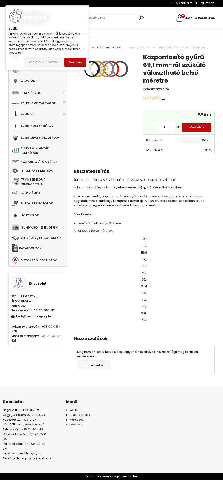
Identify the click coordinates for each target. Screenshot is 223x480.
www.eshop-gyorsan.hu (120, 476)
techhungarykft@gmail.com (32, 458)
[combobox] (196, 140)
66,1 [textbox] (203, 140)
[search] (141, 18)
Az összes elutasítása (43, 62)
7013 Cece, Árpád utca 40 (27, 424)
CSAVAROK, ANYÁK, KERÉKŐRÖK (31, 150)
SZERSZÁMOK (26, 193)
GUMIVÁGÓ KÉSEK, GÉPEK (35, 227)
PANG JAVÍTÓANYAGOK (34, 103)
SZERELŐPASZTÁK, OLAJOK (36, 138)
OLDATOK (23, 81)
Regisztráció (207, 3)
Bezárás (75, 62)
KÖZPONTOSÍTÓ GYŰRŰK (34, 162)
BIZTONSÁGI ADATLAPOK (34, 260)
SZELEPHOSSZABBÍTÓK (32, 126)
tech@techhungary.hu (34, 316)
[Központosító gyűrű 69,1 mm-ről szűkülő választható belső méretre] (102, 69)
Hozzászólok (94, 365)
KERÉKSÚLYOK (26, 93)
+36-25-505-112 (32, 429)
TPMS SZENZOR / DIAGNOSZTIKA (28, 181)
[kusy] (164, 127)
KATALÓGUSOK (26, 248)
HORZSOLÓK (25, 215)
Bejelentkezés (183, 3)
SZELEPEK (23, 114)
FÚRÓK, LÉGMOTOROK (32, 203)
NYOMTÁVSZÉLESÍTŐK (32, 170)
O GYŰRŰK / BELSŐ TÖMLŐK (36, 238)
